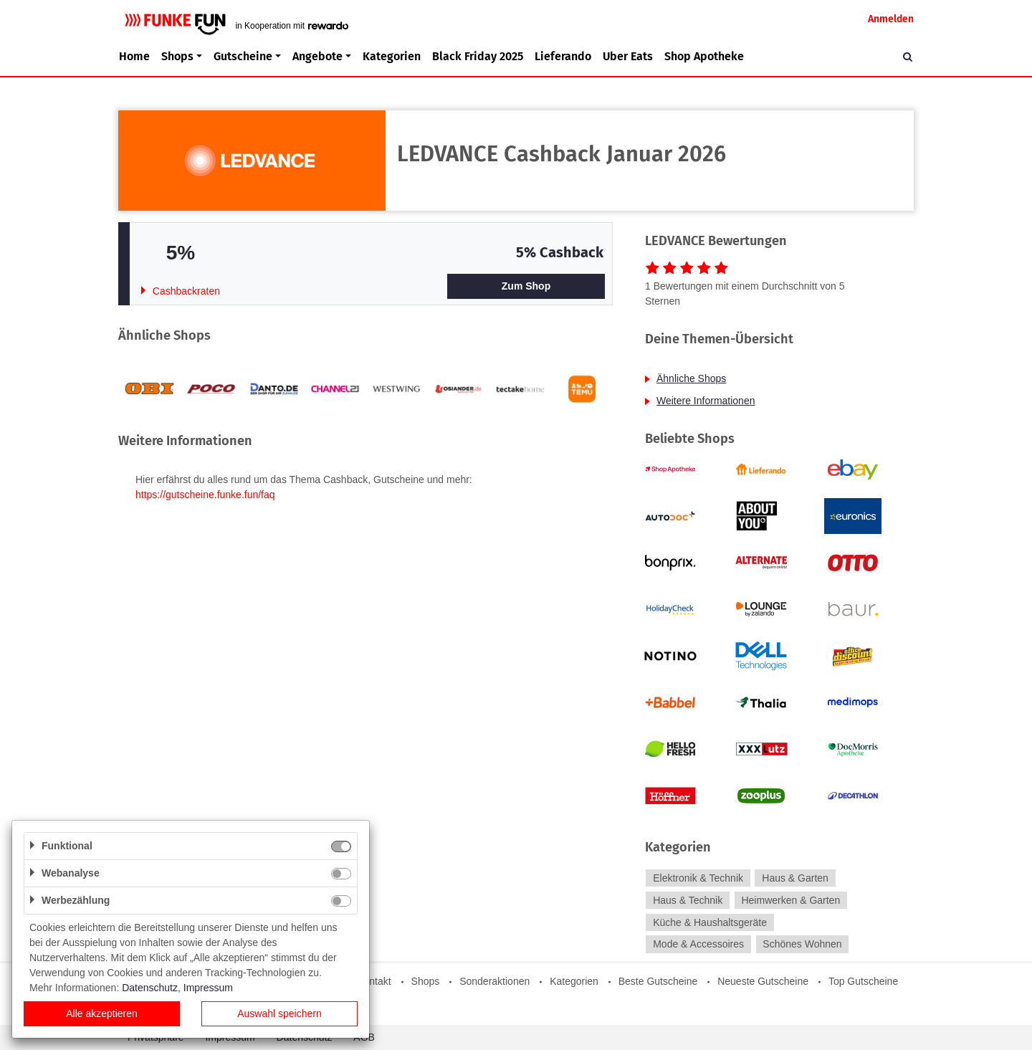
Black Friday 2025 (477, 56)
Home (134, 56)
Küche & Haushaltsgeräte (710, 922)
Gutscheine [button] (243, 56)
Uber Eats (628, 56)
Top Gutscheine (863, 981)
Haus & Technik (687, 900)
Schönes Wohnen (802, 944)
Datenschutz (150, 987)
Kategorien (392, 56)
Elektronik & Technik (698, 878)
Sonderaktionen (494, 981)
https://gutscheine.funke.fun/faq (205, 494)
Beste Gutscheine (658, 981)
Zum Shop (526, 286)
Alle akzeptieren (102, 1013)
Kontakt (374, 981)
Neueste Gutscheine (762, 981)
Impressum (208, 987)
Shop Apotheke (704, 56)
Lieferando (563, 56)
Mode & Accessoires (698, 944)
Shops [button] (177, 56)
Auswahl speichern (279, 1013)
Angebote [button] (317, 56)
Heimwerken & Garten (790, 900)
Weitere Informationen (705, 400)
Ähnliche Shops (691, 378)
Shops (425, 981)
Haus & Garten (795, 878)
